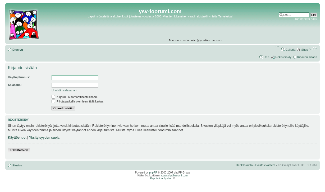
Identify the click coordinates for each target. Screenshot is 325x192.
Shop (304, 49)
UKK (267, 57)
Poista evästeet (265, 165)
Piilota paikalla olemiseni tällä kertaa (77, 101)
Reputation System (161, 178)
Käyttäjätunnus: (19, 77)
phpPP (153, 172)
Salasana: (14, 84)
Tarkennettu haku (306, 18)
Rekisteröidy (283, 57)
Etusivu (17, 49)
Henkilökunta (244, 165)
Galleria (290, 49)
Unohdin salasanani (64, 90)
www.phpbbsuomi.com (174, 175)
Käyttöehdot (17, 137)
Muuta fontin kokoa (313, 48)
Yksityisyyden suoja (44, 137)
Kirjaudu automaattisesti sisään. (75, 97)
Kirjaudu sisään (307, 57)
